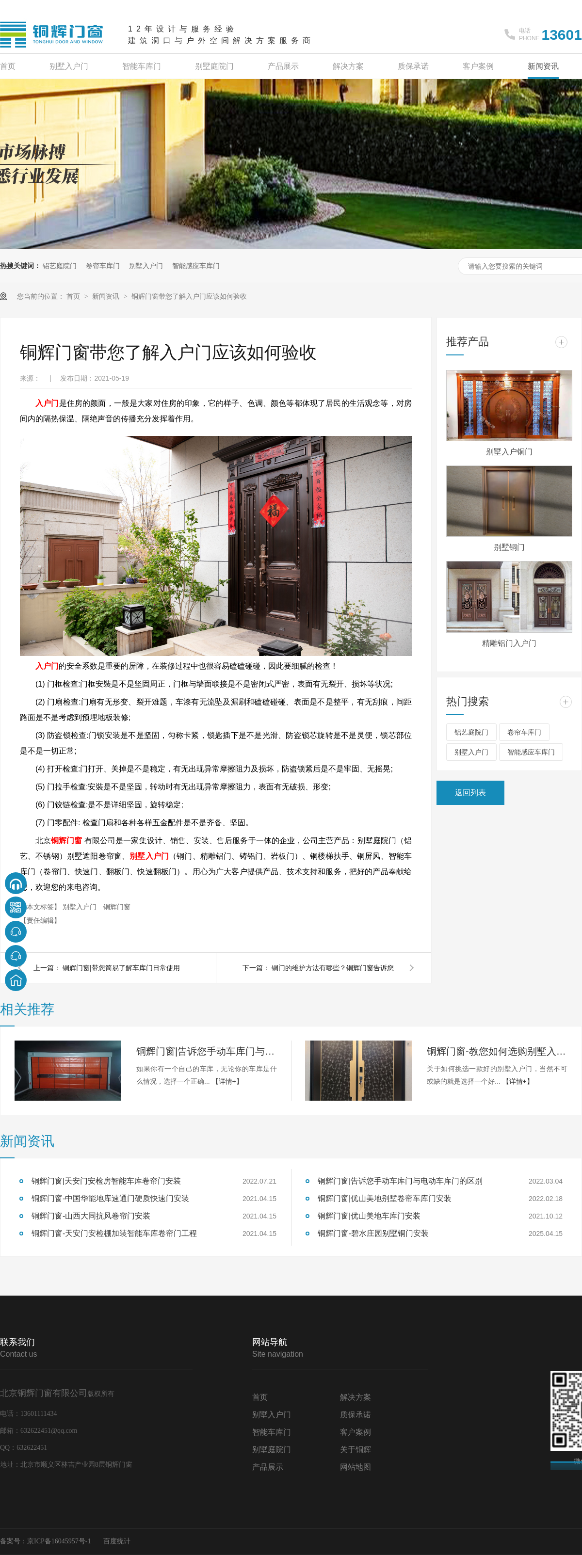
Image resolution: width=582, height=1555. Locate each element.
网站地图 (355, 1467)
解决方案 (348, 66)
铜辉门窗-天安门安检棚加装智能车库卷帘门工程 (114, 1233)
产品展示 (283, 66)
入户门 (47, 403)
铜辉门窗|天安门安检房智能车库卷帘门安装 (106, 1181)
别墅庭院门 (214, 66)
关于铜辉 (355, 1449)
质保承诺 (413, 66)
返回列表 (470, 792)
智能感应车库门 (196, 266)
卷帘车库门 (103, 266)
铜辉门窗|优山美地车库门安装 (369, 1216)
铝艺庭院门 (60, 266)
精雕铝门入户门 (509, 643)
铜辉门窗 (66, 840)
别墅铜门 (509, 547)
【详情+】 (227, 1081)
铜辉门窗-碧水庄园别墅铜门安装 (373, 1233)
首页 (8, 66)
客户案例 (478, 66)
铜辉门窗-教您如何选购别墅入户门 (497, 1051)
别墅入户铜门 (509, 452)
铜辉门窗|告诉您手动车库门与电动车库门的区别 (206, 1051)
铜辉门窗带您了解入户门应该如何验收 (189, 296)
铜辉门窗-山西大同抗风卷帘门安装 (91, 1216)
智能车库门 (141, 66)
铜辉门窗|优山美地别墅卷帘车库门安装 (385, 1198)
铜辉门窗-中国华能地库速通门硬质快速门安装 (110, 1198)
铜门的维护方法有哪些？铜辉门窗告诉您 (333, 968)
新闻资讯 (543, 66)
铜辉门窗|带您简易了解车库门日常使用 (121, 968)
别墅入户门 (68, 66)
